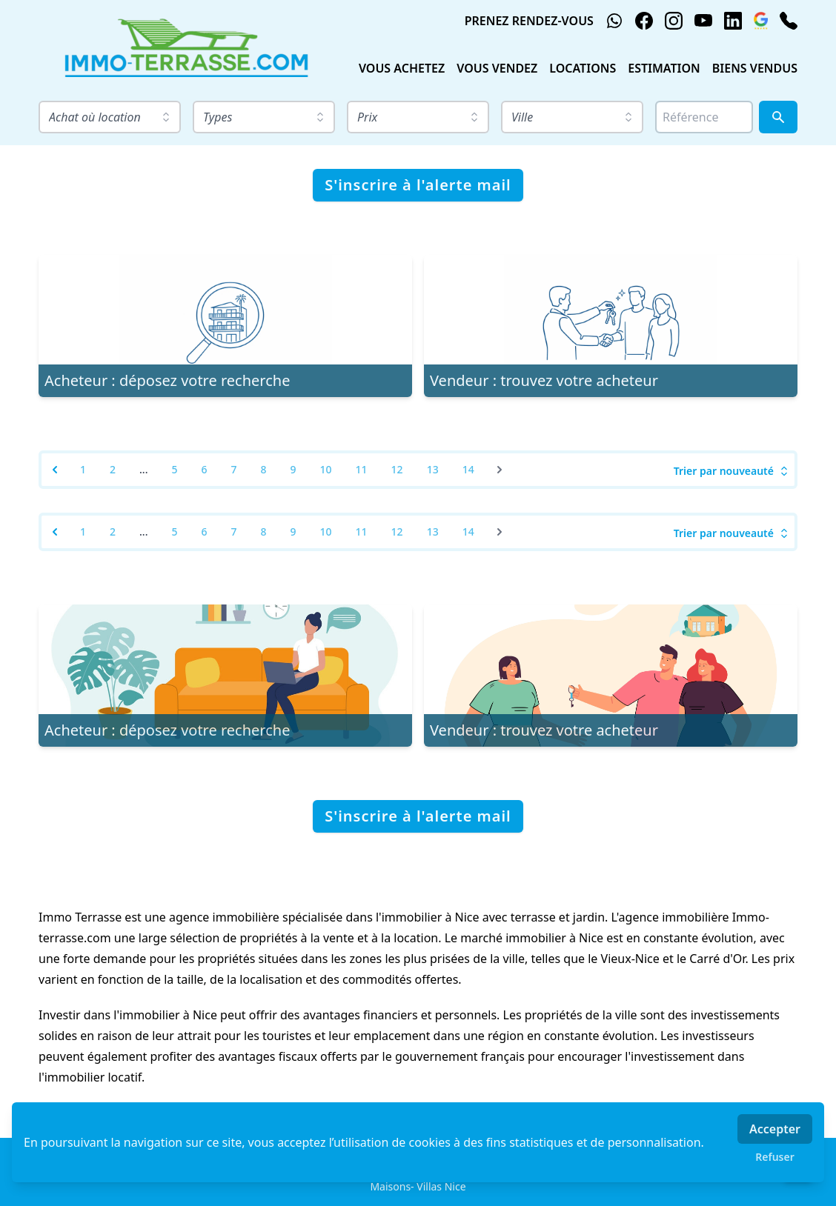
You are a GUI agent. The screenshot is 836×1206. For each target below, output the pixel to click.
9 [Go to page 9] (293, 469)
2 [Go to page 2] (113, 469)
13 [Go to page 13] (433, 469)
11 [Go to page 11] (362, 469)
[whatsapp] (614, 21)
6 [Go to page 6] (204, 469)
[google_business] (761, 21)
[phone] (788, 21)
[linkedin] (733, 21)
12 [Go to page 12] (397, 469)
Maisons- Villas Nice (417, 1186)
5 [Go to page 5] (174, 469)
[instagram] (674, 21)
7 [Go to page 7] (234, 469)
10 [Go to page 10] (326, 469)
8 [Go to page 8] (264, 469)
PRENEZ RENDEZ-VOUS (529, 21)
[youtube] (703, 21)
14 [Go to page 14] (468, 469)
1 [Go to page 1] (83, 469)
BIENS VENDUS (754, 68)
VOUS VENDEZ (497, 68)
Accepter (774, 1129)
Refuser (774, 1157)
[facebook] (644, 21)
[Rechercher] (778, 117)
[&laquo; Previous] (55, 469)
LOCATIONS (582, 68)
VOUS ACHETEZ (402, 68)
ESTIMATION (664, 68)
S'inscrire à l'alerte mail (418, 185)
